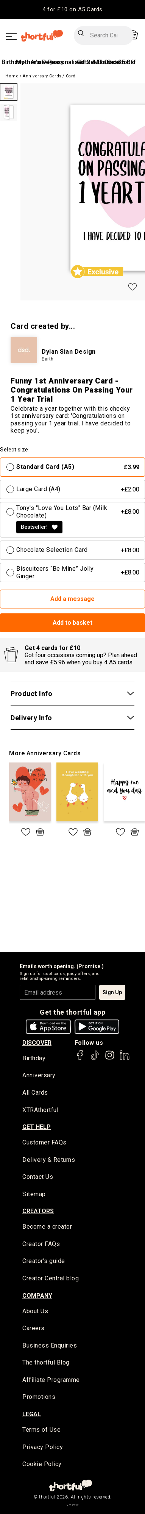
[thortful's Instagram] (109, 1058)
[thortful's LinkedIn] (124, 1058)
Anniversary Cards (42, 76)
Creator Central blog (50, 1278)
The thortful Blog (46, 1362)
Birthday (13, 62)
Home (12, 76)
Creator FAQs (41, 1244)
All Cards (35, 1092)
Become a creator (47, 1226)
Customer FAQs (44, 1142)
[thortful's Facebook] (80, 1058)
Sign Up (112, 992)
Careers (33, 1328)
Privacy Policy (42, 1447)
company (37, 1295)
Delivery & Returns (48, 1159)
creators (38, 1211)
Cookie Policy (42, 1464)
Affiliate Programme (51, 1379)
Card (71, 76)
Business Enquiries (49, 1345)
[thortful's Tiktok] (95, 1058)
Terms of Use (41, 1429)
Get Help (36, 1126)
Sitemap (34, 1194)
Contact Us (37, 1176)
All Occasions (115, 62)
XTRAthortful (40, 1110)
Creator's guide (43, 1260)
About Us (35, 1311)
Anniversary (39, 1075)
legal (31, 1414)
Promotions (38, 1396)
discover (36, 1042)
